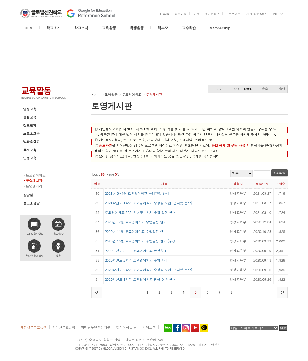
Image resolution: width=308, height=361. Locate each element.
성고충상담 (31, 203)
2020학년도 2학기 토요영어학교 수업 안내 (136, 260)
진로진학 (29, 125)
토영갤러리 (34, 186)
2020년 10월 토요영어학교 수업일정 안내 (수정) (141, 241)
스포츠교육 (31, 133)
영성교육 (29, 109)
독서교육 (29, 150)
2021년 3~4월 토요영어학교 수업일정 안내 (137, 193)
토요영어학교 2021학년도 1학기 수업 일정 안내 (140, 212)
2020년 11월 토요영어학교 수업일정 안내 (136, 231)
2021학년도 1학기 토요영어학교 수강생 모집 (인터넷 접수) (148, 202)
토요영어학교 (33, 166)
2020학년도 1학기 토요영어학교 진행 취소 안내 (140, 279)
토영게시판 (34, 181)
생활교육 (29, 117)
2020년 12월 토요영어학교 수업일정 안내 (136, 222)
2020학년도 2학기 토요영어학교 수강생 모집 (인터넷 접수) (148, 269)
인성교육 (29, 158)
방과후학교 (31, 142)
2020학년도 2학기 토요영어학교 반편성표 (136, 250)
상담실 (28, 195)
